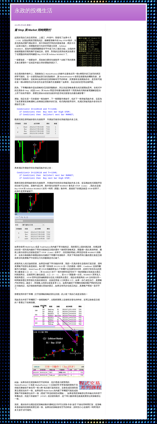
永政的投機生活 (33, 11)
